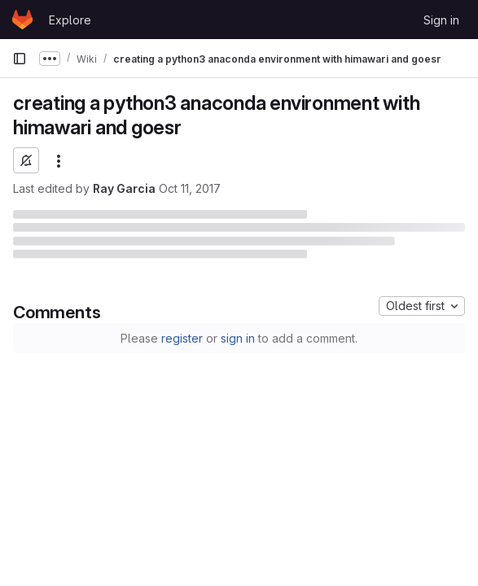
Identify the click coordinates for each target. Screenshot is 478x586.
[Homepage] (22, 20)
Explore (70, 20)
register (182, 338)
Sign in (441, 20)
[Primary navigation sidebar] (20, 59)
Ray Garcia (124, 188)
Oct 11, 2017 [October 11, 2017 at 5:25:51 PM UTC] (190, 188)
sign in (238, 338)
